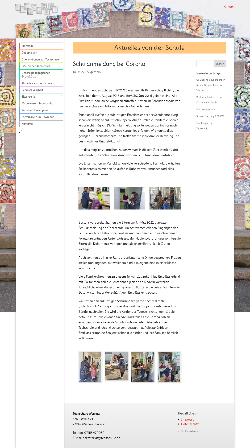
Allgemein (94, 72)
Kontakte (27, 123)
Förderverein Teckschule (37, 103)
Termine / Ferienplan (35, 110)
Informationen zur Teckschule (40, 59)
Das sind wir (29, 52)
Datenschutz (190, 424)
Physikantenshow (205, 109)
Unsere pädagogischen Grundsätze (36, 74)
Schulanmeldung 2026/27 (210, 116)
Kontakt (229, 7)
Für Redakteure (189, 431)
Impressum (189, 419)
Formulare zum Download (38, 117)
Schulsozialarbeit (32, 90)
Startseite (28, 46)
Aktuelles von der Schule (37, 83)
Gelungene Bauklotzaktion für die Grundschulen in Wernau (210, 85)
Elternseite (28, 96)
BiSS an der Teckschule (36, 66)
